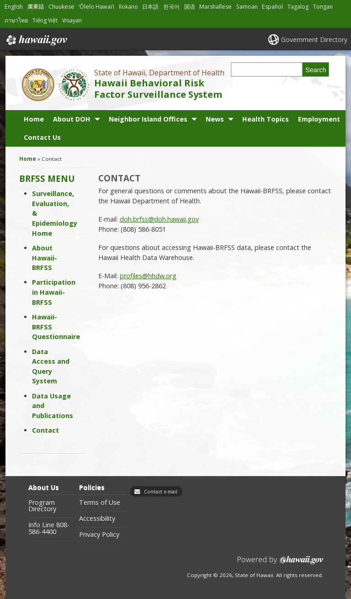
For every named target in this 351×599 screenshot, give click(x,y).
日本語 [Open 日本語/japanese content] (150, 7)
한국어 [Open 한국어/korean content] (171, 7)
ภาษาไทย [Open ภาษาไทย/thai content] (16, 20)
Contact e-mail (160, 491)
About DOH (71, 119)
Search (315, 70)
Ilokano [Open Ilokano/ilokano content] (128, 7)
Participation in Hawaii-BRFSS (53, 292)
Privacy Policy (99, 534)
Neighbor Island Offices (148, 119)
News (215, 119)
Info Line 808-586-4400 (48, 528)
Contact (45, 430)
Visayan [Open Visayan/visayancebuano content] (72, 20)
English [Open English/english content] (14, 7)
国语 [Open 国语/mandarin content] (189, 7)
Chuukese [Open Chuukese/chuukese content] (61, 7)
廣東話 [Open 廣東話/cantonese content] (35, 7)
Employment (319, 119)
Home (34, 119)
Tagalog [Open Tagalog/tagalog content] (297, 7)
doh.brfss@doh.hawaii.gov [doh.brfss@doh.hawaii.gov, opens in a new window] (159, 219)
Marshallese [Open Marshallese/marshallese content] (215, 7)
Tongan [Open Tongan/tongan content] (323, 7)
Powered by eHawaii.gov (280, 563)
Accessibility (97, 518)
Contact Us (42, 137)
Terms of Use (99, 502)
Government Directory (314, 39)
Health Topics (265, 119)
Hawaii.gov (36, 40)
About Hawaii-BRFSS (44, 258)
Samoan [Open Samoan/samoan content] (247, 7)
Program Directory (42, 506)
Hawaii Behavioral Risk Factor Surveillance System (158, 88)
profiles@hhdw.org (148, 275)
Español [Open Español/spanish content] (272, 7)
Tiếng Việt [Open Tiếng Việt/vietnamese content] (45, 20)
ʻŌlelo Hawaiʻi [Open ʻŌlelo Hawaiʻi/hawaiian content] (96, 7)
